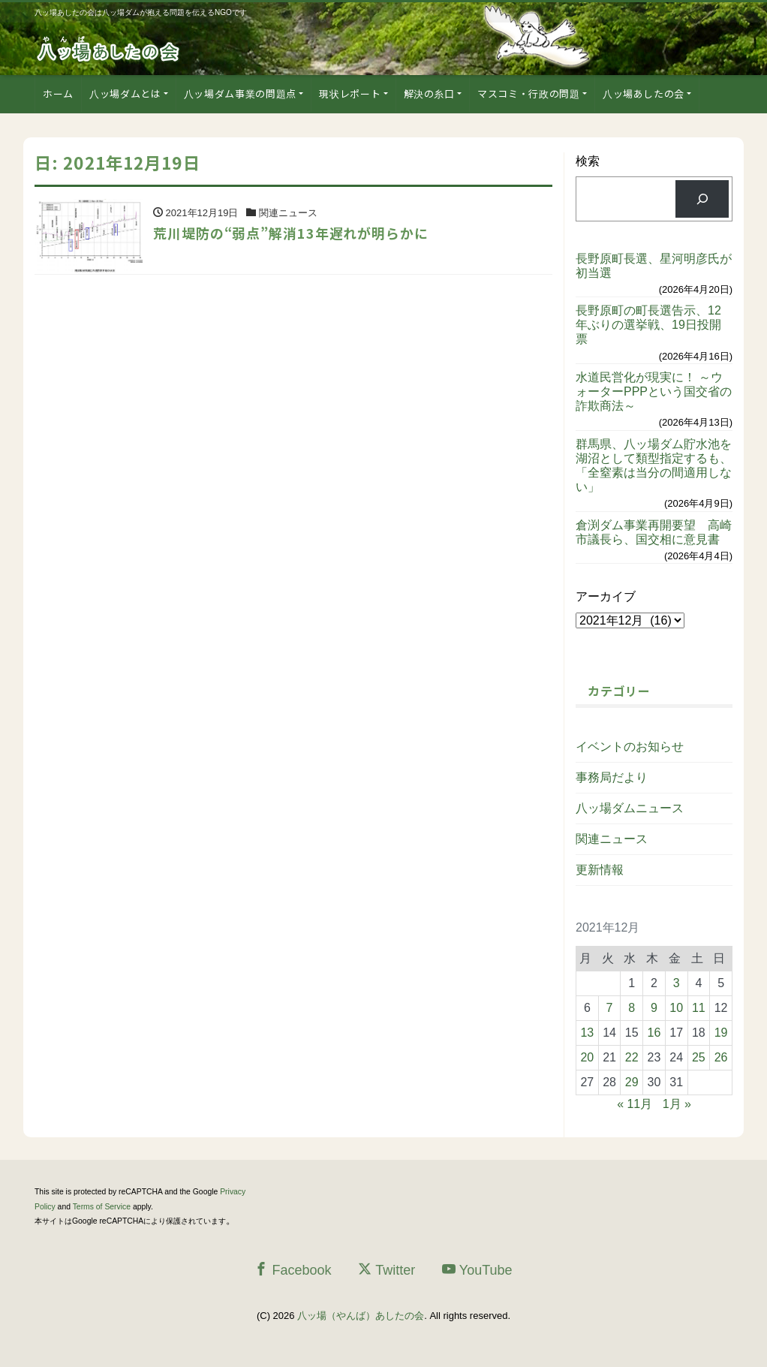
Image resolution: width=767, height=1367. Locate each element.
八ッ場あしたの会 (643, 93)
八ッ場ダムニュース (630, 808)
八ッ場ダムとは (125, 93)
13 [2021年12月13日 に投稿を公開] (587, 1032)
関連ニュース (612, 839)
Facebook (292, 1270)
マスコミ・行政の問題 (528, 93)
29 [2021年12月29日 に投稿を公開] (632, 1082)
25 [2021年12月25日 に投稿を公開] (698, 1057)
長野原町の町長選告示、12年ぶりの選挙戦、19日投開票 (648, 324)
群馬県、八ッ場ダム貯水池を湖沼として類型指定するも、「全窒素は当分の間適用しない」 (654, 466)
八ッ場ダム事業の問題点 (240, 93)
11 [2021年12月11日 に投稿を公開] (698, 1007)
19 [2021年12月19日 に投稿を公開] (721, 1032)
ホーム (58, 93)
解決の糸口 (429, 93)
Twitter (386, 1270)
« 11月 (634, 1104)
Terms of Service (102, 1207)
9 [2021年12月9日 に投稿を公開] (654, 1007)
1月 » (677, 1104)
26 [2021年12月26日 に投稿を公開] (721, 1057)
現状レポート (349, 93)
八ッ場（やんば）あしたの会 (360, 1315)
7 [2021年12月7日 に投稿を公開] (609, 1007)
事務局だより (612, 777)
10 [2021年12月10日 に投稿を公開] (676, 1007)
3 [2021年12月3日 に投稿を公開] (676, 983)
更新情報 (600, 869)
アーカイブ (606, 596)
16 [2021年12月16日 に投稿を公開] (654, 1032)
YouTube (477, 1270)
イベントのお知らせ (630, 746)
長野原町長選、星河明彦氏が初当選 (654, 265)
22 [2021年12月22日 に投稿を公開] (632, 1057)
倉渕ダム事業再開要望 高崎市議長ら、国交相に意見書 (654, 532)
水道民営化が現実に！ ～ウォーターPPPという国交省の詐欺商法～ (654, 391)
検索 (588, 161)
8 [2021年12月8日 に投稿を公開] (631, 1007)
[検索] (702, 198)
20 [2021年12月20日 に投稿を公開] (587, 1057)
